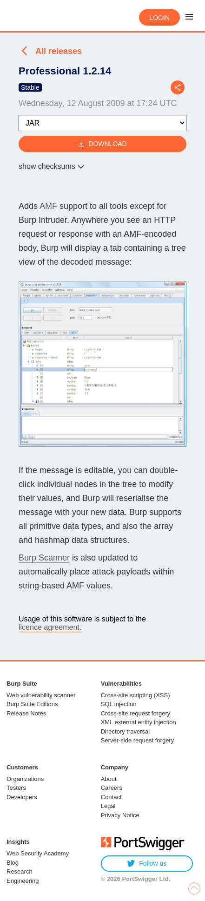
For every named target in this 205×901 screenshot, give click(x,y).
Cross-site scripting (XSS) (135, 695)
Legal (108, 805)
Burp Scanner (44, 557)
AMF (48, 206)
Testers (16, 787)
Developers (22, 797)
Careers (111, 787)
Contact (111, 797)
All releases (58, 51)
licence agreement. (50, 627)
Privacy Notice (120, 815)
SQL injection (119, 704)
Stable (30, 87)
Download (102, 144)
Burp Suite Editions (32, 704)
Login (159, 17)
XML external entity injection (138, 722)
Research (20, 871)
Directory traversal (125, 731)
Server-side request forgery (137, 740)
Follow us (146, 863)
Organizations (25, 778)
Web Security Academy (38, 853)
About (109, 778)
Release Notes (26, 713)
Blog (13, 862)
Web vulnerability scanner (41, 695)
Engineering (23, 880)
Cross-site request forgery (136, 713)
